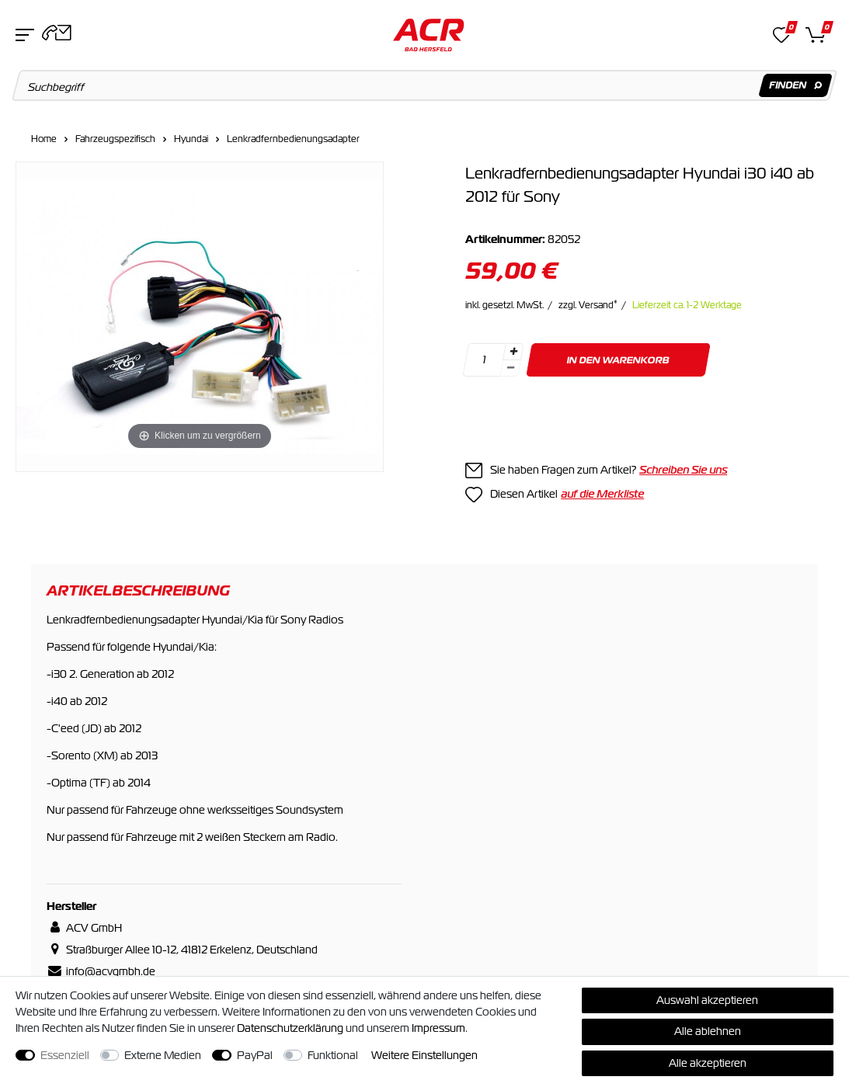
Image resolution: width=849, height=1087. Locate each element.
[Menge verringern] (510, 368)
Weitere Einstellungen (424, 1055)
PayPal (255, 1055)
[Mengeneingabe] (484, 360)
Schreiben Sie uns (683, 470)
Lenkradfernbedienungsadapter (293, 139)
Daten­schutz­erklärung (290, 1028)
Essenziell (64, 1055)
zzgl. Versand (588, 305)
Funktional (333, 1055)
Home (44, 139)
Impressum (438, 1028)
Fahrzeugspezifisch (115, 139)
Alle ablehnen (707, 1031)
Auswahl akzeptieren (707, 1000)
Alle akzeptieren (707, 1063)
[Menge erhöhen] (513, 351)
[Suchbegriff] (425, 85)
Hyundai (191, 139)
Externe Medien (162, 1055)
